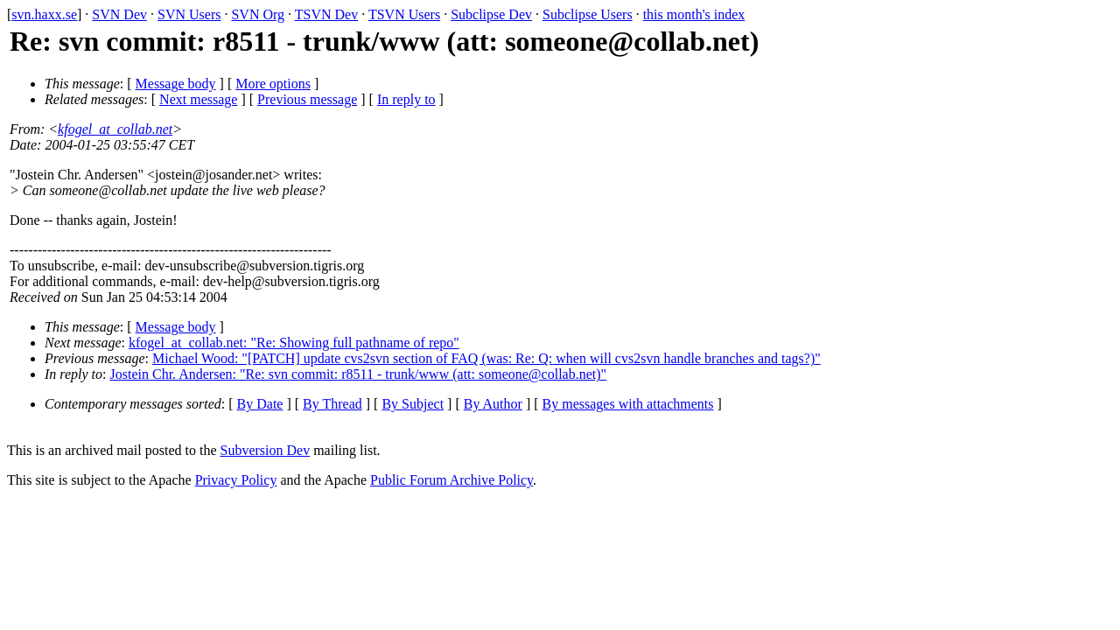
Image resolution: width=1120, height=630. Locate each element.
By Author (493, 403)
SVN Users (189, 14)
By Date (260, 403)
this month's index (694, 14)
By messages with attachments (628, 403)
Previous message (307, 99)
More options (273, 83)
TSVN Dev (326, 14)
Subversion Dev (265, 450)
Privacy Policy (236, 479)
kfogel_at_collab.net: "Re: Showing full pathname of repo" (294, 342)
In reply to (406, 99)
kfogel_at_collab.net (115, 129)
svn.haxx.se (44, 14)
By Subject (413, 403)
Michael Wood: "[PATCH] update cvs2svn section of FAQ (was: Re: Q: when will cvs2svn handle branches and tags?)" (486, 358)
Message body (176, 83)
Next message (198, 99)
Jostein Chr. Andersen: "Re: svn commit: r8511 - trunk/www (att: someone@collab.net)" (358, 374)
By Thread (332, 403)
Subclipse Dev (491, 14)
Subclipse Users (587, 14)
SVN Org (257, 14)
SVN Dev (119, 14)
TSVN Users (404, 14)
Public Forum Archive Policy (451, 479)
